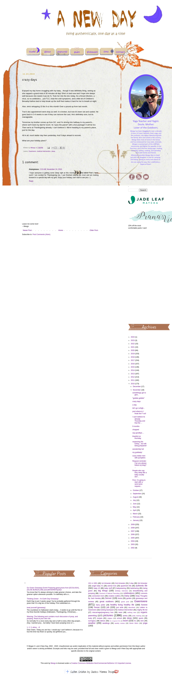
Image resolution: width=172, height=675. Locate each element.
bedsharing (134, 588)
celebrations (129, 593)
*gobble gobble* (138, 398)
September (137, 494)
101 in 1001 (92, 583)
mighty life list (142, 610)
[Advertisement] (137, 276)
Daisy (126, 596)
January (136, 520)
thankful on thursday (136, 437)
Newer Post (27, 230)
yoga (145, 623)
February (136, 517)
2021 (133, 347)
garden (129, 598)
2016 (133, 364)
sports (141, 618)
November (137, 390)
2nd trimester (120, 583)
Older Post (94, 230)
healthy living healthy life (122, 605)
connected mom (98, 596)
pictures (108, 615)
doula (120, 598)
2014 (133, 370)
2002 (133, 548)
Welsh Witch (133, 623)
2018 (133, 357)
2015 (133, 367)
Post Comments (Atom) (41, 234)
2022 (133, 344)
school (119, 618)
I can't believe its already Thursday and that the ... (138, 420)
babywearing (121, 588)
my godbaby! (137, 452)
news (120, 612)
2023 (133, 340)
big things (103, 591)
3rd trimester (142, 583)
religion (109, 618)
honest (144, 605)
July (134, 500)
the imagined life (115, 621)
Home (60, 230)
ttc (135, 621)
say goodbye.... (138, 433)
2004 (133, 541)
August (136, 497)
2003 (133, 544)
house (97, 607)
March (135, 514)
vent (142, 621)
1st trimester (106, 583)
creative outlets (114, 596)
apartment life (126, 586)
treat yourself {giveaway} (36, 608)
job (108, 607)
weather (92, 623)
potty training (136, 616)
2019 (133, 354)
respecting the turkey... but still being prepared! (139, 444)
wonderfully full (138, 449)
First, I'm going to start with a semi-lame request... (138, 483)
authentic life (141, 586)
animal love (111, 586)
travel (125, 621)
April (135, 510)
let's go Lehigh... (138, 408)
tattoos (102, 621)
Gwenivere (32, 151)
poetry (125, 616)
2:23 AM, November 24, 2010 (51, 169)
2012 (133, 377)
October (136, 490)
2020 (133, 350)
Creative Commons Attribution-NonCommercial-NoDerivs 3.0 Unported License (101, 663)
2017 (133, 360)
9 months (135, 426)
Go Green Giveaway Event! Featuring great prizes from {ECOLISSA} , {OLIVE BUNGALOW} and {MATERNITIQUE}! (53, 589)
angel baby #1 (97, 586)
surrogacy (92, 621)
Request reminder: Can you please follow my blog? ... (139, 464)
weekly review (120, 623)
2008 (133, 528)
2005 (133, 538)
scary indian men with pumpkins (138, 457)
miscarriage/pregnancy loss (102, 612)
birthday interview (121, 591)
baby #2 (97, 588)
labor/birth (131, 607)
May (134, 507)
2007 (133, 531)
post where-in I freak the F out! (139, 412)
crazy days (136, 401)
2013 (133, 374)
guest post (125, 601)
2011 (133, 380)
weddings (106, 623)
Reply (31, 181)
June (135, 504)
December (137, 387)
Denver (108, 598)
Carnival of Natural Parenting (109, 593)
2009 (133, 524)
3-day (131, 583)
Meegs (53, 663)
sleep (53, 151)
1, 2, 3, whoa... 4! (33, 627)
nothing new (131, 612)
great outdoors (107, 601)
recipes (99, 618)
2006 (133, 534)
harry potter (100, 605)
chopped (135, 430)
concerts (144, 593)
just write (119, 607)
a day (134, 405)
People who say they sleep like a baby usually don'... (139, 474)
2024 (133, 337)
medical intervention (43, 151)
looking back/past (107, 610)
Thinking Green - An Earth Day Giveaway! (43, 599)
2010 (133, 384)
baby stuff (108, 588)
